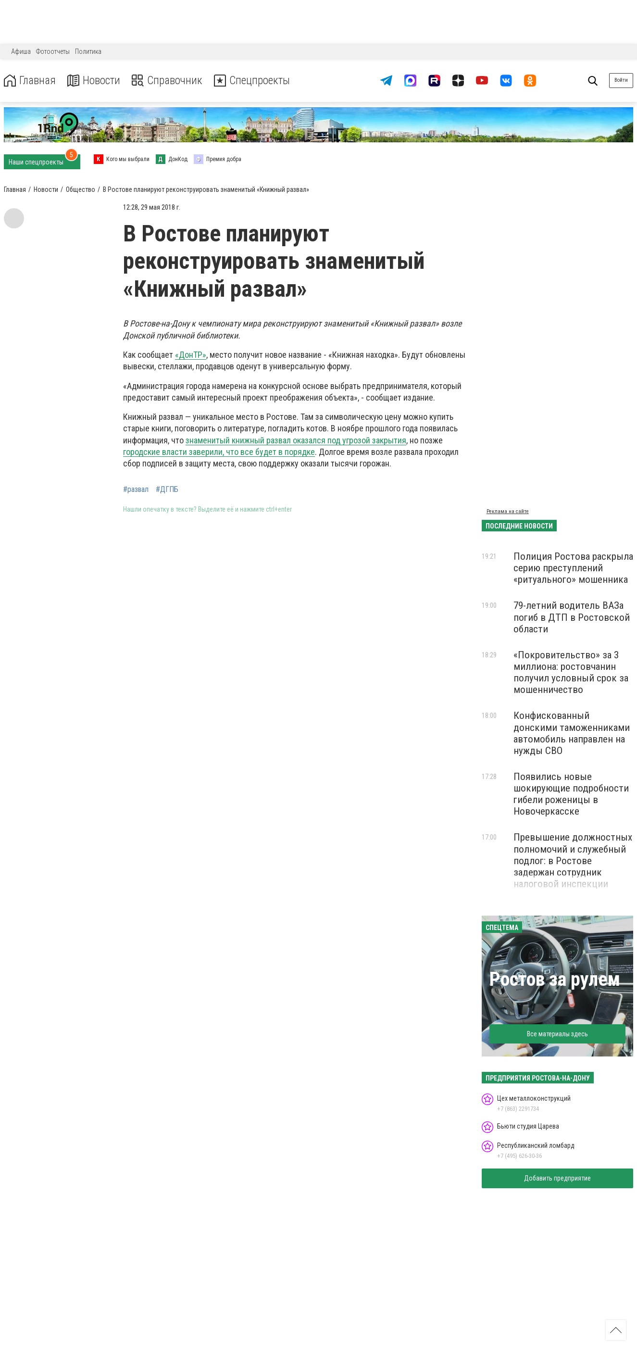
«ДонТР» (190, 355)
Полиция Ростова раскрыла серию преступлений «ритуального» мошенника (573, 568)
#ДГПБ (167, 489)
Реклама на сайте (508, 511)
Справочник (170, 80)
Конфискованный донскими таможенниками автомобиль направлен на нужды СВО (571, 733)
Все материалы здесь (557, 1034)
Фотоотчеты (53, 51)
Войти (621, 80)
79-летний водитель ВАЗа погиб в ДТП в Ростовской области (571, 617)
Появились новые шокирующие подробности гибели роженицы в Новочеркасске (571, 794)
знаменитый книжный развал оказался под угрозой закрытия (296, 440)
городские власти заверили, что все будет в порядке (219, 452)
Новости (95, 80)
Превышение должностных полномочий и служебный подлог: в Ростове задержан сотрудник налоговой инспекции (572, 860)
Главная (30, 80)
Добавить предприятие (557, 1178)
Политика (88, 51)
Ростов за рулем (554, 979)
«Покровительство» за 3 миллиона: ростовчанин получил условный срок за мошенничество (570, 672)
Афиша (21, 51)
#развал (136, 489)
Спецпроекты (256, 80)
